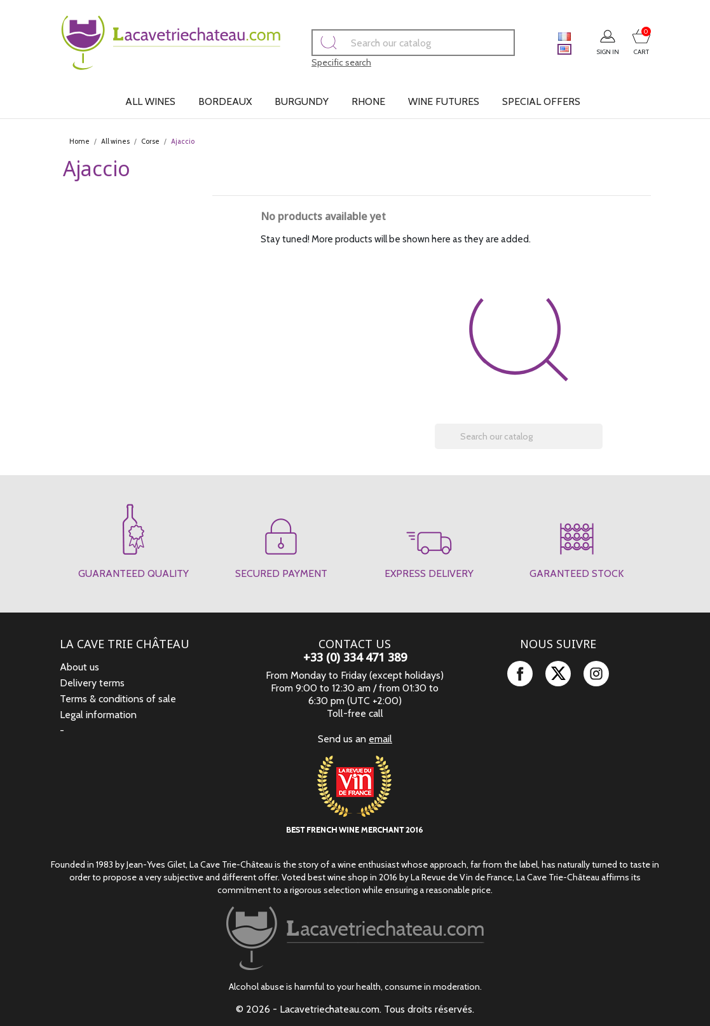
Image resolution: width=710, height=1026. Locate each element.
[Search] (395, 42)
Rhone (368, 101)
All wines (150, 101)
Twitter (558, 673)
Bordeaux (225, 101)
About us (79, 667)
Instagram (596, 673)
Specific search (323, 62)
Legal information (98, 715)
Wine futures (443, 101)
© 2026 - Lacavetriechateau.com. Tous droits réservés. (355, 1009)
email (380, 739)
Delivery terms (92, 683)
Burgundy (302, 101)
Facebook (520, 673)
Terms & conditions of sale (118, 699)
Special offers (541, 101)
